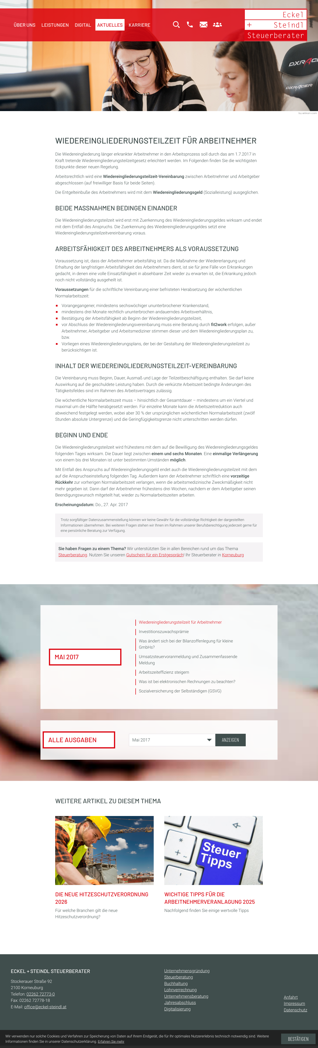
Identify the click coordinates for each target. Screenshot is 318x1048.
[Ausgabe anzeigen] (230, 741)
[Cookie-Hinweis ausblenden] (298, 1039)
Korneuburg (233, 555)
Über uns (24, 25)
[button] (187, 25)
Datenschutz (295, 1012)
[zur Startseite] (273, 25)
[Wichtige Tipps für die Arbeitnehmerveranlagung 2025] (213, 866)
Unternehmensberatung (186, 999)
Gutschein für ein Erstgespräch (155, 555)
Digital (83, 25)
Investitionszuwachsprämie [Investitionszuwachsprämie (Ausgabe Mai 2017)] (164, 632)
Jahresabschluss (180, 1005)
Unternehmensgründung (187, 973)
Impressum (294, 1006)
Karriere (139, 25)
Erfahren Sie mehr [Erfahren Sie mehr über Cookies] (111, 1042)
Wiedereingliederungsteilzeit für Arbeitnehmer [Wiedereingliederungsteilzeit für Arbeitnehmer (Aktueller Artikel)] (181, 622)
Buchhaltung (176, 986)
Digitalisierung (177, 1012)
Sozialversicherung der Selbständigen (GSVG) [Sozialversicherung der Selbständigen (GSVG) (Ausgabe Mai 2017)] (181, 692)
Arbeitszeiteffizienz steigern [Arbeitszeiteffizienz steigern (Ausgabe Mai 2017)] (164, 673)
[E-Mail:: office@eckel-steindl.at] (201, 25)
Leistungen (55, 25)
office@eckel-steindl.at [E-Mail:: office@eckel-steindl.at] (45, 1009)
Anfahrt (291, 1000)
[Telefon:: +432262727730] (40, 996)
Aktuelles (110, 25)
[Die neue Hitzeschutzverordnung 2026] (104, 869)
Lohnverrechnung (180, 992)
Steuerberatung (73, 555)
